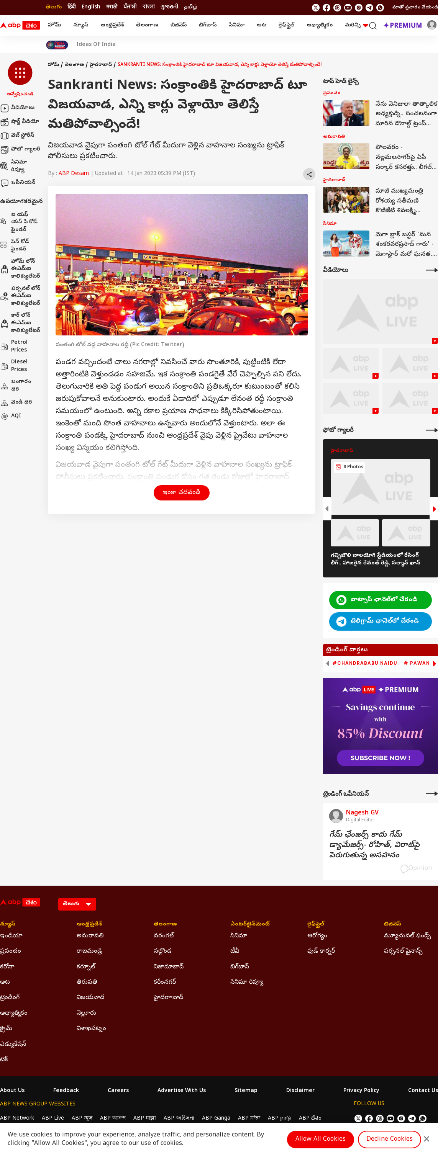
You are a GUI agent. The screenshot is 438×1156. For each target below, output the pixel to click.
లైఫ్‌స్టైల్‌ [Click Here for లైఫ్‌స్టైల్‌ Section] (315, 924)
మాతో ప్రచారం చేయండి (415, 8)
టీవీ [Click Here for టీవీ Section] (234, 951)
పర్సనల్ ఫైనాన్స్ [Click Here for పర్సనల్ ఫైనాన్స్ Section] (403, 951)
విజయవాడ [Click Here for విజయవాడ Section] (91, 998)
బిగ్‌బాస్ (208, 25)
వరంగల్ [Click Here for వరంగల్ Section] (164, 936)
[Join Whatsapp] (380, 7)
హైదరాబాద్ (101, 65)
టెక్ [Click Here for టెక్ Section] (4, 1060)
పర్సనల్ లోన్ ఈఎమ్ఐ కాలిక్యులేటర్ (20, 296)
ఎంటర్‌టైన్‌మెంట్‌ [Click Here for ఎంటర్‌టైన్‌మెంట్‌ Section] (250, 924)
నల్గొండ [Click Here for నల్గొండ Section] (163, 951)
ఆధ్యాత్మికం (320, 25)
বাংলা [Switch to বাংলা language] (149, 7)
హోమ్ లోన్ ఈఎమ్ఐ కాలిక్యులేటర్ (20, 269)
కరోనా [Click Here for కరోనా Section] (7, 967)
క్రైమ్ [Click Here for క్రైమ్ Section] (6, 1029)
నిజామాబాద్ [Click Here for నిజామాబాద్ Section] (169, 967)
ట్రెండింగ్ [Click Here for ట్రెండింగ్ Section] (10, 998)
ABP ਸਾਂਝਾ (249, 1118)
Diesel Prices (14, 366)
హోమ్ (54, 25)
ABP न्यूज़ (82, 1118)
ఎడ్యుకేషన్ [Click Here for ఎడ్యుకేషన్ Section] (13, 1044)
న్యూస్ (80, 25)
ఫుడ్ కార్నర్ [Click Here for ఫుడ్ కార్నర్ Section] (321, 951)
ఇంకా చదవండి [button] (181, 493)
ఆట (261, 25)
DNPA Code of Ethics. (89, 1133)
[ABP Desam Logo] (20, 25)
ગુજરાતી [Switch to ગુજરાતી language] (169, 7)
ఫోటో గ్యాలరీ (20, 149)
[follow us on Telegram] (369, 7)
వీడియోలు (17, 108)
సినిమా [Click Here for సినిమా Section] (238, 936)
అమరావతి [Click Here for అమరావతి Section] (90, 936)
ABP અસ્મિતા (179, 1118)
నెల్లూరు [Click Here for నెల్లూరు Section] (86, 1013)
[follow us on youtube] (348, 7)
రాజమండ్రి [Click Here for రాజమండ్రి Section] (89, 951)
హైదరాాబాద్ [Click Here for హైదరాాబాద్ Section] (168, 998)
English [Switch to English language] (91, 7)
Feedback (66, 1091)
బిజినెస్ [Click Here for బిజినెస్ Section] (392, 924)
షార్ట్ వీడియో (19, 122)
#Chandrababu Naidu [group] (364, 663)
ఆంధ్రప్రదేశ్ (112, 25)
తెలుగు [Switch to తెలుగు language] (54, 7)
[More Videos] (432, 270)
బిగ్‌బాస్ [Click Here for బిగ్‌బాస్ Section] (239, 967)
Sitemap (246, 1091)
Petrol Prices (14, 346)
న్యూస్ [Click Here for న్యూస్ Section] (7, 924)
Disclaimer (300, 1091)
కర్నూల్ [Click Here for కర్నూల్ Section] (86, 967)
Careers (118, 1091)
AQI (10, 416)
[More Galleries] (432, 430)
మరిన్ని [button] (356, 25)
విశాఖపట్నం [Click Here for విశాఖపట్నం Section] (91, 1029)
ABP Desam (74, 174)
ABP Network (17, 1118)
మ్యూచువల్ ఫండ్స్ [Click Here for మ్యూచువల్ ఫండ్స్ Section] (407, 936)
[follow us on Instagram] (358, 7)
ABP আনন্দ (113, 1118)
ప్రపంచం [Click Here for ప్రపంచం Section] (10, 951)
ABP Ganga (216, 1118)
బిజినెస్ (179, 25)
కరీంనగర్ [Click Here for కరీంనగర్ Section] (165, 982)
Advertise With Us (181, 1091)
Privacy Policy (361, 1091)
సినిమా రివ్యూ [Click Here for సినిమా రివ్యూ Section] (246, 982)
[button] (20, 79)
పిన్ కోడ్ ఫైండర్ (14, 246)
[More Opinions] (432, 793)
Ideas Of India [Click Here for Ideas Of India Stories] (96, 45)
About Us (12, 1091)
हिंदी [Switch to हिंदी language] (71, 7)
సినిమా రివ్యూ (13, 166)
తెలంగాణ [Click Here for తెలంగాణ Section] (165, 924)
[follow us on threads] (337, 7)
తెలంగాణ (147, 25)
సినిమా (236, 25)
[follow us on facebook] (326, 7)
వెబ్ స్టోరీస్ (17, 136)
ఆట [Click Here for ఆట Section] (5, 982)
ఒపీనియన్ (17, 183)
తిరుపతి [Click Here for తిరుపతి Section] (87, 982)
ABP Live (53, 1118)
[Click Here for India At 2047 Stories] (57, 45)
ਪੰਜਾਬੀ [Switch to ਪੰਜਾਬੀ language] (130, 7)
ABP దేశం (310, 1118)
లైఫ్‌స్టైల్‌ (286, 25)
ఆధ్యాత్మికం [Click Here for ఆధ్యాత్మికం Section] (14, 1013)
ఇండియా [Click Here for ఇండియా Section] (11, 936)
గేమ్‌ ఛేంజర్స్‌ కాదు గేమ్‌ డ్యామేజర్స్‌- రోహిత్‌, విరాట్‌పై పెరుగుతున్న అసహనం (374, 845)
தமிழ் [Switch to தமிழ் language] (190, 7)
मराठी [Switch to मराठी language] (112, 7)
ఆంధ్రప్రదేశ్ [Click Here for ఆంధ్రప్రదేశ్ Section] (89, 924)
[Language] (77, 904)
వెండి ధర (16, 402)
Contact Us (423, 1091)
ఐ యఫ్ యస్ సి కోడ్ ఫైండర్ (19, 222)
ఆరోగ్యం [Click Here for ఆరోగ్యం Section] (317, 936)
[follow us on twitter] (315, 7)
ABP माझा (144, 1118)
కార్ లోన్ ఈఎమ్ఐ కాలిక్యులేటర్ (20, 323)
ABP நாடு (279, 1118)
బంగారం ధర (15, 385)
